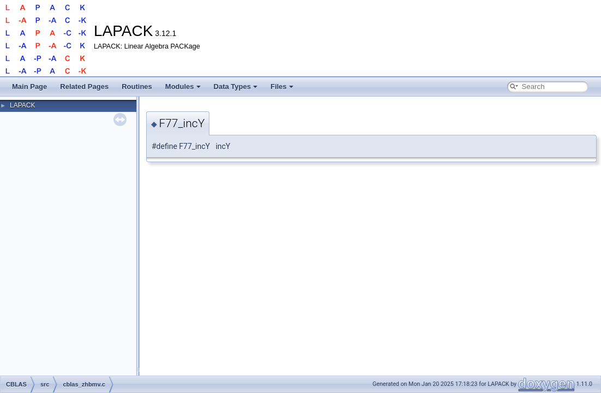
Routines (137, 86)
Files (282, 86)
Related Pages (84, 86)
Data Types (235, 86)
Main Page (29, 86)
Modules (183, 86)
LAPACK (22, 105)
